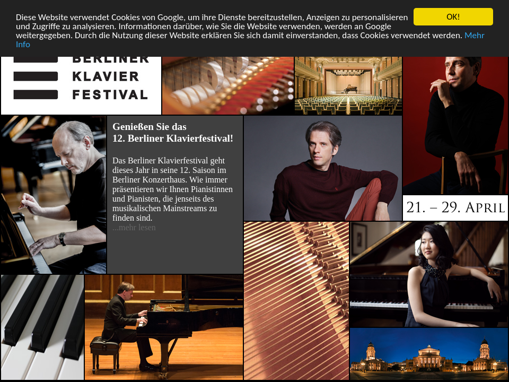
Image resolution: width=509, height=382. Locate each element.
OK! (453, 16)
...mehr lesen (134, 227)
